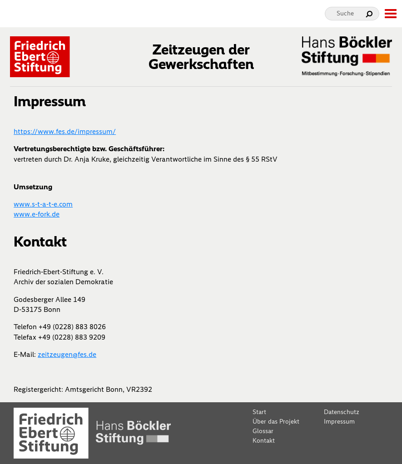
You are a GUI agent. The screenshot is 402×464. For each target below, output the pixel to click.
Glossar (263, 431)
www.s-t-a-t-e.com (43, 204)
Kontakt (264, 440)
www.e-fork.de (37, 214)
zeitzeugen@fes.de (67, 354)
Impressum (339, 421)
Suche (345, 13)
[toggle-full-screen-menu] (390, 13)
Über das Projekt (276, 421)
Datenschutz (341, 412)
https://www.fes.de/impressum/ (65, 131)
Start (259, 412)
